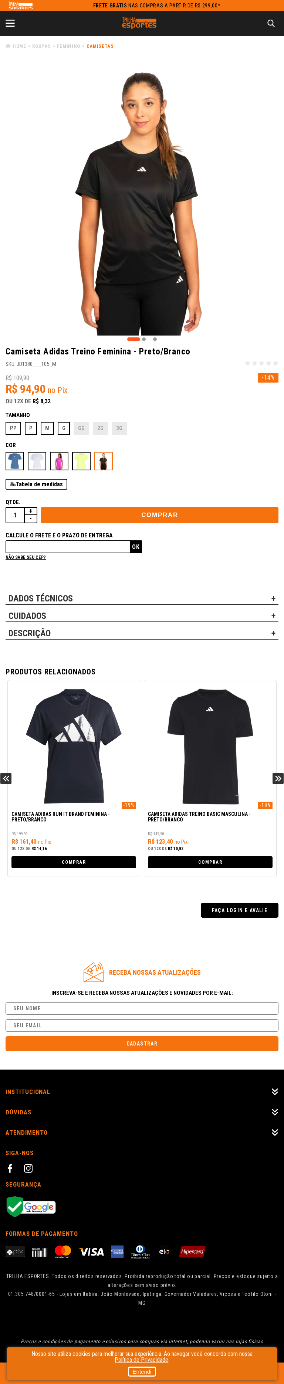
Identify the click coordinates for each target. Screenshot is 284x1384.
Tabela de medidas (39, 484)
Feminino (68, 46)
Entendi (142, 1371)
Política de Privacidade (141, 1359)
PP (13, 428)
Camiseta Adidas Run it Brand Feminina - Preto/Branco (60, 817)
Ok (136, 546)
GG (81, 428)
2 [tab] (144, 339)
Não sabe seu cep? (26, 557)
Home (19, 46)
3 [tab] (155, 339)
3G (119, 428)
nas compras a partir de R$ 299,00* (157, 6)
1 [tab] (133, 339)
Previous (5, 778)
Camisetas (100, 46)
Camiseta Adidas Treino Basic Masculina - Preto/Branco (199, 817)
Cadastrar (142, 1044)
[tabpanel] (142, 199)
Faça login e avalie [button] (240, 910)
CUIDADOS (27, 616)
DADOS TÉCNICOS (41, 598)
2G (100, 428)
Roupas (41, 46)
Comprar (159, 514)
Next (278, 778)
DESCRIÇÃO (30, 633)
